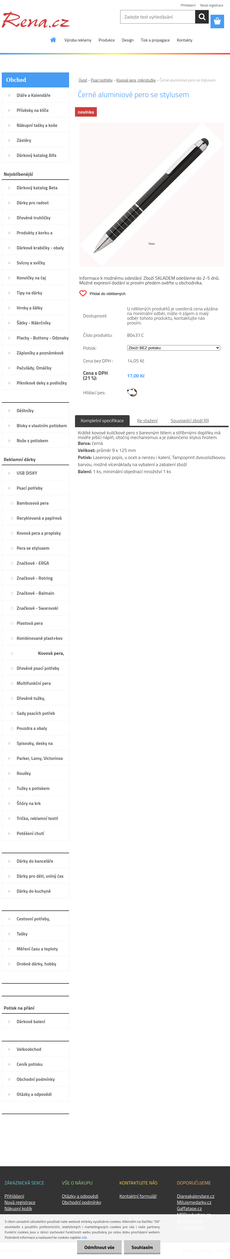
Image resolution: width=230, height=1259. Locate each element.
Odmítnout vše (99, 1247)
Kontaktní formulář (138, 1196)
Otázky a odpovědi (80, 1196)
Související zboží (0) (190, 420)
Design (128, 40)
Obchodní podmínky (81, 1202)
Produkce (107, 40)
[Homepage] (53, 40)
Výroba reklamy (77, 40)
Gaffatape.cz (189, 1208)
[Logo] (36, 19)
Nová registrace (211, 5)
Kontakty (185, 40)
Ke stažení (147, 420)
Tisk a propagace (155, 40)
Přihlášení (188, 5)
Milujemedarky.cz (194, 1202)
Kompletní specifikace (102, 420)
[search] (202, 17)
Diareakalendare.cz (195, 1196)
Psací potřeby (102, 80)
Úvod (83, 80)
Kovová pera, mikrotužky (136, 80)
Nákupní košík (18, 1208)
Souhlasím (142, 1247)
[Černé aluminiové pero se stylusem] (151, 124)
